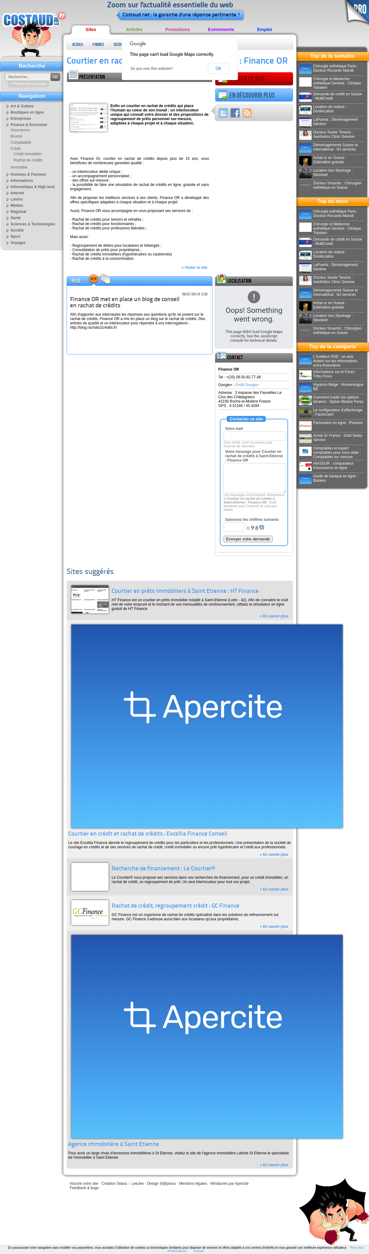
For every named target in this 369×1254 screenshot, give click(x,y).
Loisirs (17, 199)
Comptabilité (21, 142)
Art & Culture (22, 106)
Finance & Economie (98, 46)
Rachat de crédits (28, 160)
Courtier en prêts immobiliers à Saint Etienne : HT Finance (185, 591)
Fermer (199, 1251)
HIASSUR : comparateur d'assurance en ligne (326, 465)
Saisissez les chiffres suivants (252, 519)
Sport (15, 236)
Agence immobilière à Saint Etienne (113, 1145)
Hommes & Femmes (28, 174)
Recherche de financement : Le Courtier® (163, 869)
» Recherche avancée (28, 84)
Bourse (16, 136)
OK (218, 68)
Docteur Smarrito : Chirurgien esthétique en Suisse (330, 185)
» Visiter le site (194, 267)
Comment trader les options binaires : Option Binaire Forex (331, 399)
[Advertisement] (139, 91)
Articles (134, 29)
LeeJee (137, 1183)
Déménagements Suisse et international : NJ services (328, 147)
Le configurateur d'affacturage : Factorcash (330, 412)
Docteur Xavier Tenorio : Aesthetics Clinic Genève (326, 134)
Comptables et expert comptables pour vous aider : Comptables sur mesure (330, 452)
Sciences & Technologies (33, 224)
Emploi (264, 29)
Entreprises (21, 118)
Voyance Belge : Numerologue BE (331, 386)
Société (17, 230)
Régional (18, 212)
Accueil (78, 44)
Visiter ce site (241, 79)
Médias (17, 205)
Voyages (18, 243)
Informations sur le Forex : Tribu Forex (327, 374)
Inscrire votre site (84, 1183)
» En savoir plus (274, 616)
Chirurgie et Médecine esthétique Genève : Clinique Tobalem (330, 83)
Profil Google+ (247, 385)
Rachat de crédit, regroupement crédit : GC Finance (175, 906)
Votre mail (234, 428)
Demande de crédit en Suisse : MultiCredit (330, 96)
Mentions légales (193, 1183)
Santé (16, 218)
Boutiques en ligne (27, 112)
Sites (91, 29)
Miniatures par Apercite (230, 1183)
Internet (17, 193)
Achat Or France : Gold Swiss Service (330, 437)
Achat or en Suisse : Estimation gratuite (322, 160)
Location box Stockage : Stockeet (326, 172)
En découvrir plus (246, 95)
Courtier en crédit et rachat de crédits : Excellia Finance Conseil (147, 834)
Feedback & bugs (84, 1188)
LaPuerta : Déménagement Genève (328, 121)
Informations (22, 180)
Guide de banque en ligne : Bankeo (328, 478)
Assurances (20, 130)
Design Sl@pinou (161, 1183)
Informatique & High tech (33, 187)
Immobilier (19, 167)
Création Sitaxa (114, 1183)
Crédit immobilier (28, 154)
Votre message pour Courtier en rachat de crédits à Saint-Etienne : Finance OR (254, 455)
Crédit (118, 44)
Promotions (177, 29)
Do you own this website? (152, 68)
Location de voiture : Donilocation (323, 109)
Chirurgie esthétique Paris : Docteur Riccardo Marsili (328, 68)
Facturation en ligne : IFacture (330, 423)
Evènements (221, 29)
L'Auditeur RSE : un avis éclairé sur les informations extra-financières (328, 361)
